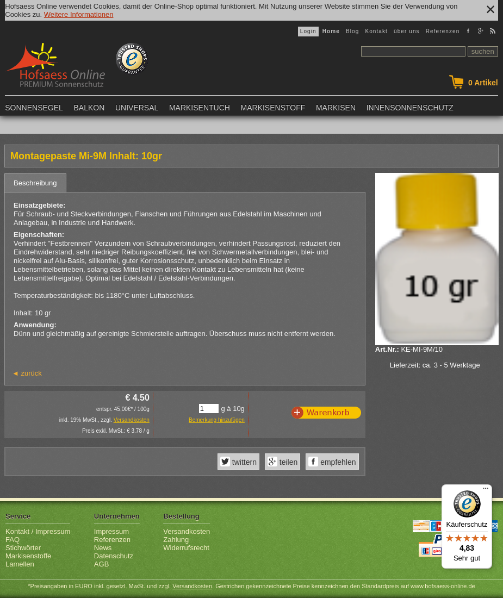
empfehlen (337, 462)
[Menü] (485, 490)
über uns (407, 31)
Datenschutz (113, 556)
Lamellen (19, 564)
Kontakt (376, 31)
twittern (243, 462)
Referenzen (443, 31)
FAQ (12, 539)
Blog (352, 31)
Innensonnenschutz (410, 107)
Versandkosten (132, 420)
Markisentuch (199, 107)
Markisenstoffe (28, 556)
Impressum (111, 531)
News (103, 548)
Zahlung (176, 539)
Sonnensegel (34, 107)
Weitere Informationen (79, 14)
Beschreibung (35, 183)
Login (308, 31)
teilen (287, 462)
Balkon (88, 107)
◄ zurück (27, 373)
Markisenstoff (273, 107)
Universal (136, 107)
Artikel (483, 82)
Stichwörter (23, 548)
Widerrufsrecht (186, 548)
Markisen (336, 107)
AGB (101, 564)
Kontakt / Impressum (37, 531)
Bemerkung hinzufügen (217, 420)
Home (331, 31)
